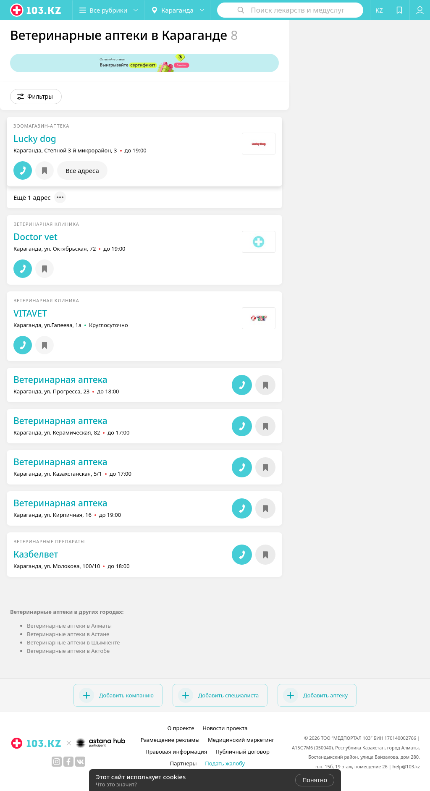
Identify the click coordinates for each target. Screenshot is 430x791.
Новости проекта (224, 728)
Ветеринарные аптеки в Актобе (68, 651)
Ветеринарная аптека (60, 380)
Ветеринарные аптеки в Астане (68, 634)
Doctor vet (35, 237)
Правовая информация (176, 751)
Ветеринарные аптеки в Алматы (69, 625)
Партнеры (183, 763)
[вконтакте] (80, 762)
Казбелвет (35, 554)
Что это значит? (116, 784)
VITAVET (30, 313)
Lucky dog (34, 139)
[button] (108, 10)
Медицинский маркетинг (241, 740)
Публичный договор (242, 751)
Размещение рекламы (170, 740)
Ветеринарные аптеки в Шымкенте (73, 642)
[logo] (36, 10)
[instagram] (57, 762)
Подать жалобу (225, 763)
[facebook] (68, 762)
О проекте (180, 728)
